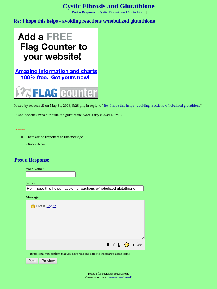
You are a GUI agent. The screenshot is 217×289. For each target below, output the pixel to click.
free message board (119, 284)
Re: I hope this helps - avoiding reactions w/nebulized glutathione (152, 105)
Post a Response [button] (84, 12)
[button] (122, 253)
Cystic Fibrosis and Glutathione (121, 12)
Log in (51, 206)
